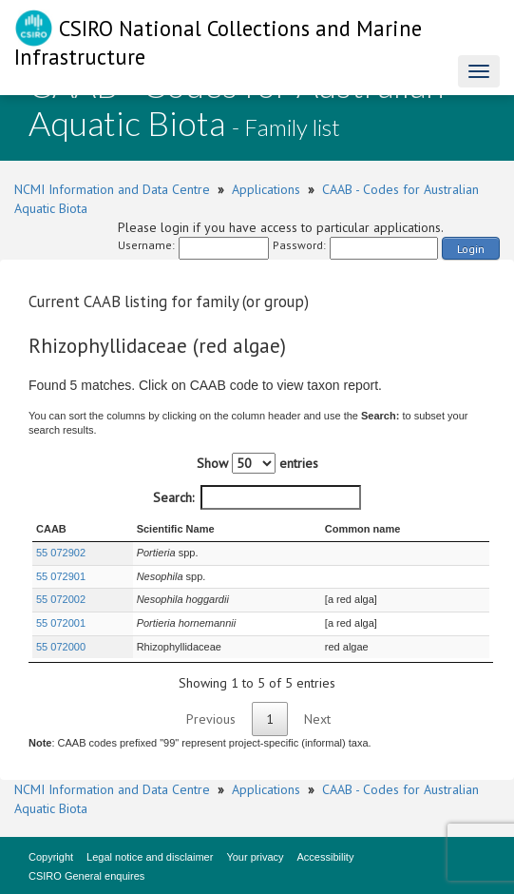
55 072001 (61, 623)
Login (471, 249)
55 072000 (61, 646)
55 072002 (61, 599)
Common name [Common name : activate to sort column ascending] (362, 528)
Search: (257, 497)
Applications (266, 189)
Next (317, 719)
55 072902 (61, 552)
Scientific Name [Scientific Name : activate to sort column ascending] (176, 528)
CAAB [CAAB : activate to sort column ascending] (51, 528)
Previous (211, 719)
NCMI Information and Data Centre (112, 189)
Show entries (257, 463)
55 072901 (61, 576)
